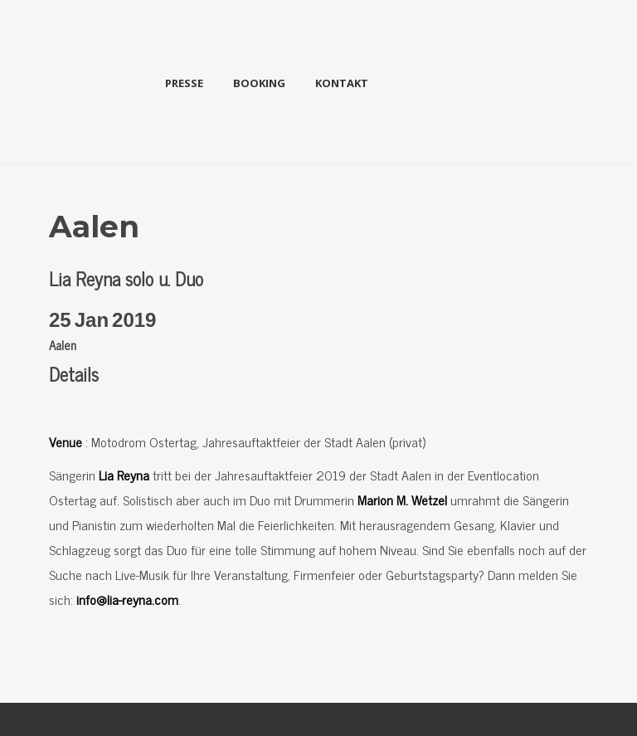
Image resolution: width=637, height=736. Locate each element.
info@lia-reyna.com (127, 599)
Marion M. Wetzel (402, 499)
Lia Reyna (124, 474)
